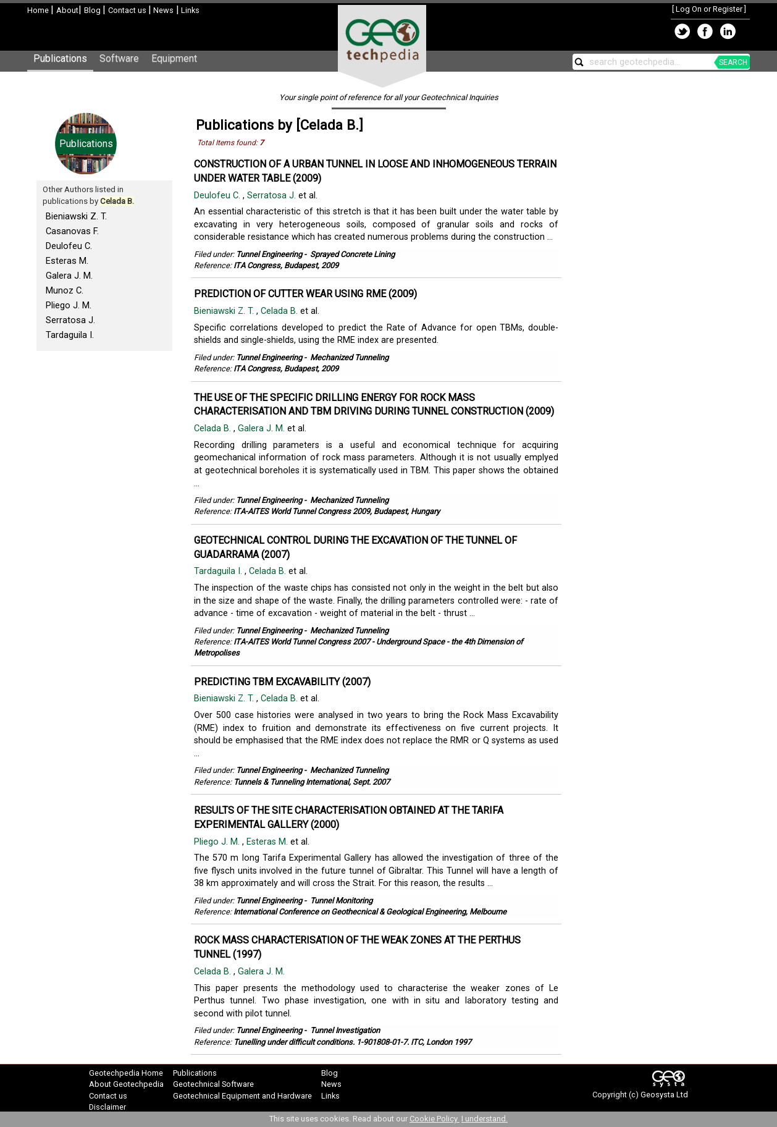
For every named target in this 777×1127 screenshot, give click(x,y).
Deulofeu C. (69, 245)
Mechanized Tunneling (349, 357)
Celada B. (280, 311)
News (162, 10)
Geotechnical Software (213, 1084)
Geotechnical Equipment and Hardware (242, 1095)
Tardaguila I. (70, 334)
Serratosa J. (70, 320)
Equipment (174, 58)
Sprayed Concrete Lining (352, 254)
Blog (93, 10)
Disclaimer (107, 1107)
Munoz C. (64, 290)
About (67, 10)
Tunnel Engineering (269, 254)
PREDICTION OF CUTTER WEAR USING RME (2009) (305, 294)
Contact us (128, 10)
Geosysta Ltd (664, 1094)
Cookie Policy (435, 1118)
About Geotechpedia (126, 1084)
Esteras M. (67, 260)
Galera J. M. (69, 275)
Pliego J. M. (68, 305)
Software (119, 58)
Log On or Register (709, 9)
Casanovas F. (72, 231)
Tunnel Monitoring (341, 900)
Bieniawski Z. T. (76, 216)
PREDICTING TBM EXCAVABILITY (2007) (282, 682)
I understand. (484, 1118)
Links (189, 10)
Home (39, 10)
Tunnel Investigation (345, 1030)
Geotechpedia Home (126, 1073)
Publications (60, 58)
